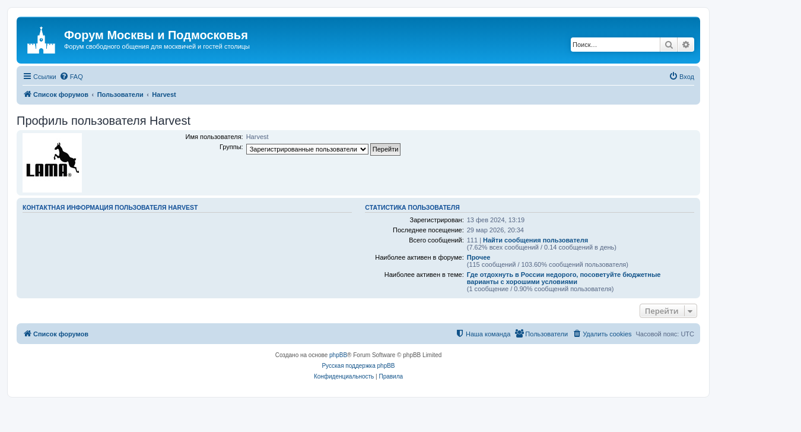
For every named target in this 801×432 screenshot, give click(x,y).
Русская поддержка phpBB (358, 365)
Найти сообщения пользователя (535, 240)
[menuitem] (71, 77)
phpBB (338, 355)
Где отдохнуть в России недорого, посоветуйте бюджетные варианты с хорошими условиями (564, 278)
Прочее (479, 257)
